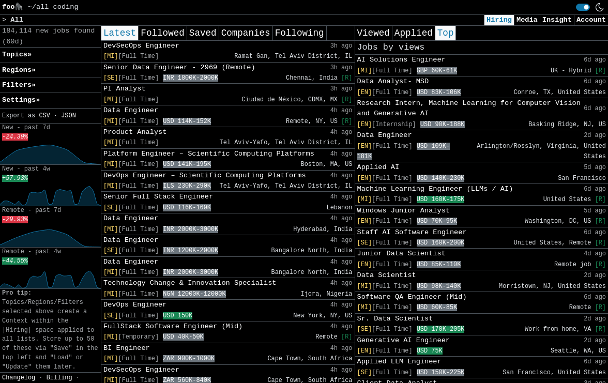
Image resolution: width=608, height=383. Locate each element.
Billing (59, 377)
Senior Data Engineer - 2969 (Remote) (179, 67)
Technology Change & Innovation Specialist (189, 283)
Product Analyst (134, 132)
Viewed (373, 33)
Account (591, 20)
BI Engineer (126, 348)
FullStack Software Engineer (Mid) (172, 326)
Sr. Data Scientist (395, 319)
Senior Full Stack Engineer (158, 197)
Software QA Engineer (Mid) (412, 297)
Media (527, 20)
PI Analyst (124, 89)
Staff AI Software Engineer (412, 232)
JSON (68, 115)
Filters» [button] (19, 85)
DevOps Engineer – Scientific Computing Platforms (204, 175)
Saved (203, 33)
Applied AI (378, 167)
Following (299, 33)
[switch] (583, 7)
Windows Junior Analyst (403, 211)
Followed (162, 33)
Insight (557, 20)
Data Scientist (386, 275)
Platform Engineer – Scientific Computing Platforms (208, 154)
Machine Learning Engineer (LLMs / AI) (435, 189)
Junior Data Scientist (401, 253)
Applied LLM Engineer (399, 361)
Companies (245, 33)
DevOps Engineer (134, 305)
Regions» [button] (19, 70)
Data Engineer (130, 110)
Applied (413, 33)
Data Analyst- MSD (393, 81)
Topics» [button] (17, 54)
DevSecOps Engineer (141, 46)
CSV (44, 115)
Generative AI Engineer (403, 340)
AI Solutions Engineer (401, 60)
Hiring (499, 20)
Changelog (18, 377)
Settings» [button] (21, 100)
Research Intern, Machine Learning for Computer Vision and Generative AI (469, 108)
